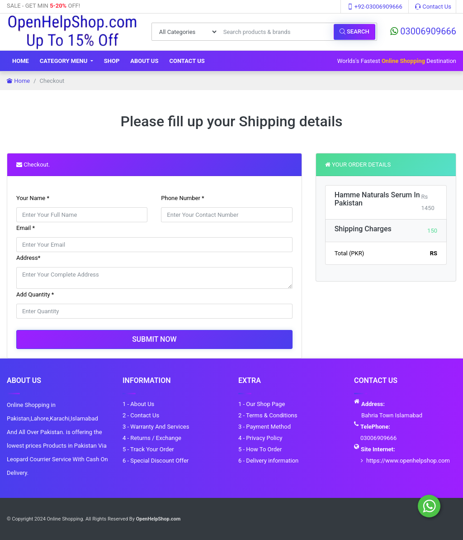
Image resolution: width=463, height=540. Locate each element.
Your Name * (32, 198)
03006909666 (423, 31)
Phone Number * (182, 198)
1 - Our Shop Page (261, 404)
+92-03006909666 (374, 6)
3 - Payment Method (264, 426)
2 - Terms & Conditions (267, 415)
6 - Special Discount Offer (156, 460)
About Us (144, 60)
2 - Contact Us (141, 415)
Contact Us (433, 6)
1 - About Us (138, 404)
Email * (25, 228)
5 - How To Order (260, 449)
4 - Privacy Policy (260, 438)
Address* (28, 257)
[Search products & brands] (276, 31)
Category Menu (64, 60)
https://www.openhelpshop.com (408, 460)
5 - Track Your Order (148, 449)
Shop (112, 60)
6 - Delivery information (268, 460)
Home (20, 60)
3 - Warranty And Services (156, 426)
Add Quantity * (35, 294)
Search (354, 31)
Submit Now (154, 339)
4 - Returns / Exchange (152, 438)
